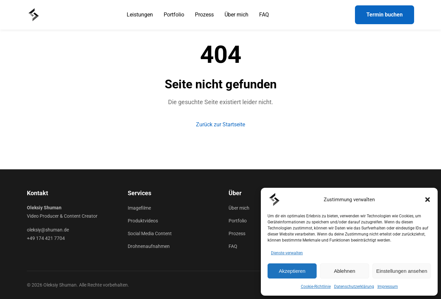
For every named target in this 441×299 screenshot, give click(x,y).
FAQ (264, 14)
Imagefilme (139, 208)
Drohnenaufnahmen (149, 246)
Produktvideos (143, 220)
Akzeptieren (292, 271)
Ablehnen (344, 271)
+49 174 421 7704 (46, 238)
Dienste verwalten (287, 253)
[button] (427, 199)
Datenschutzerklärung (354, 286)
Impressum (387, 286)
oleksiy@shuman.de (48, 229)
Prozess (204, 14)
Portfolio (174, 14)
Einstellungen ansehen (401, 271)
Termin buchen (384, 14)
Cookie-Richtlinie (316, 286)
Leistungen (140, 14)
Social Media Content (150, 233)
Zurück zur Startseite (220, 124)
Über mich (236, 14)
